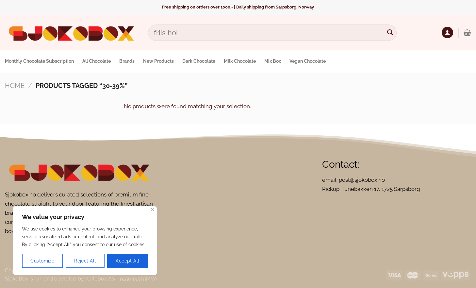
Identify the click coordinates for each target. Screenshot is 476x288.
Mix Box (272, 61)
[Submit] (390, 32)
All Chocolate (96, 61)
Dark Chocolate (198, 61)
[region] (85, 240)
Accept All (127, 260)
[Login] (447, 32)
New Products (158, 61)
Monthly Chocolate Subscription (39, 61)
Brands (127, 61)
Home (15, 86)
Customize (42, 260)
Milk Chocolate (240, 61)
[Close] (152, 209)
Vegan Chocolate (307, 61)
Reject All (85, 260)
